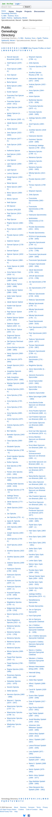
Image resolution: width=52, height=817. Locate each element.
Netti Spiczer (11, 202)
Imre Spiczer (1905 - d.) (15, 119)
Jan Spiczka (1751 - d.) (15, 517)
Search (27, 7)
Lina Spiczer (11, 160)
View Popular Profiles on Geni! (37, 48)
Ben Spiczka (11, 431)
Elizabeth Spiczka (13, 447)
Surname (31, 807)
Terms (38, 807)
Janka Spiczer (12, 129)
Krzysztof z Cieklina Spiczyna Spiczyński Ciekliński (36, 644)
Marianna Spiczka (13, 638)
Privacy (45, 807)
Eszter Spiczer (12, 92)
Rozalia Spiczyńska (36, 606)
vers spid (32, 676)
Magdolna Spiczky (35, 365)
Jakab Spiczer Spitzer (15, 302)
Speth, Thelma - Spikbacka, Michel (14, 18)
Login (17, 4)
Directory (23, 807)
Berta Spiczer (12, 82)
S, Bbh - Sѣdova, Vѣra (26, 38)
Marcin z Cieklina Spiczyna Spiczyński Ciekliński (36, 652)
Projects (28, 11)
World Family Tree (6, 811)
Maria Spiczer (12, 183)
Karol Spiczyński (35, 616)
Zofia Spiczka (34, 63)
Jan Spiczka (11, 514)
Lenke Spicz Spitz (35, 561)
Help (16, 811)
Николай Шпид (34, 673)
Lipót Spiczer (12, 170)
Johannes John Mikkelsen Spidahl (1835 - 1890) (35, 727)
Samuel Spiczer (13, 251)
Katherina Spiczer (13, 151)
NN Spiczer (11, 206)
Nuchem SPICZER (14, 210)
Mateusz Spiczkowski (37, 300)
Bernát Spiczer (12, 79)
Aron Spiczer (12, 75)
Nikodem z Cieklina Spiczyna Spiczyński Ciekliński (36, 660)
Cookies (21, 809)
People (19, 11)
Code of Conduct (31, 809)
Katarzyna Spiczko (36, 136)
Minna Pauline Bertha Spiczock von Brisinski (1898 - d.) (37, 490)
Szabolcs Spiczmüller (37, 393)
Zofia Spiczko (34, 195)
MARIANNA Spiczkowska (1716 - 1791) (36, 221)
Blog (41, 809)
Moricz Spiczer (12, 199)
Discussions (39, 11)
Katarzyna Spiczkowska (37, 215)
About (16, 807)
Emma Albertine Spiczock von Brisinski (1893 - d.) (37, 439)
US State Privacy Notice (8, 809)
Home (11, 11)
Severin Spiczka (13, 687)
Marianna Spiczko (35, 157)
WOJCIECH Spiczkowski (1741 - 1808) (36, 359)
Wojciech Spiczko (35, 191)
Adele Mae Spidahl (36, 680)
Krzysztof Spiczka (13, 598)
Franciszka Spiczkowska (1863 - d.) (36, 200)
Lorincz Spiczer (12, 173)
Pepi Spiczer (11, 219)
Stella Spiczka (12, 691)
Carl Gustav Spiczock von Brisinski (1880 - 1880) (37, 425)
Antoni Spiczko (34, 96)
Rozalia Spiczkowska (37, 233)
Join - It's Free (7, 4)
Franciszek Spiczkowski (37, 260)
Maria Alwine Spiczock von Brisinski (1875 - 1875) (37, 470)
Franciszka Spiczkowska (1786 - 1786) (36, 209)
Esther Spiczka (12, 462)
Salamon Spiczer (13, 241)
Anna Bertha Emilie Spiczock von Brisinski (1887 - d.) (37, 405)
